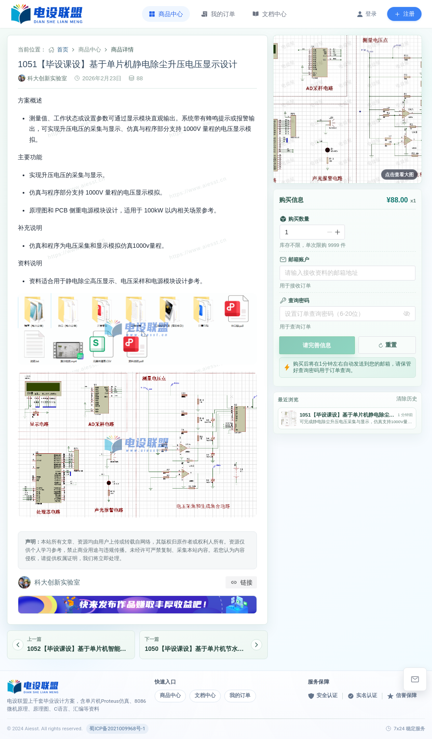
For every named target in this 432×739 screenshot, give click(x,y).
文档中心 (205, 695)
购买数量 (294, 219)
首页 (62, 49)
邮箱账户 (294, 259)
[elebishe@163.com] (415, 679)
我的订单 (240, 695)
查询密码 (294, 300)
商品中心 (170, 695)
